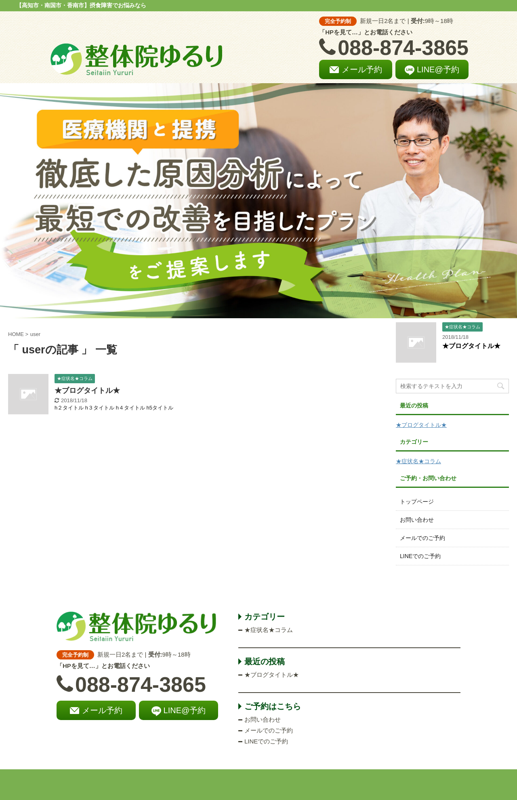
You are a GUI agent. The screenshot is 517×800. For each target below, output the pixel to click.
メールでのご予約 (422, 538)
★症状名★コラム (418, 461)
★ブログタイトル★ (87, 390)
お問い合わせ (417, 520)
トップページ (417, 501)
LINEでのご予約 (420, 556)
